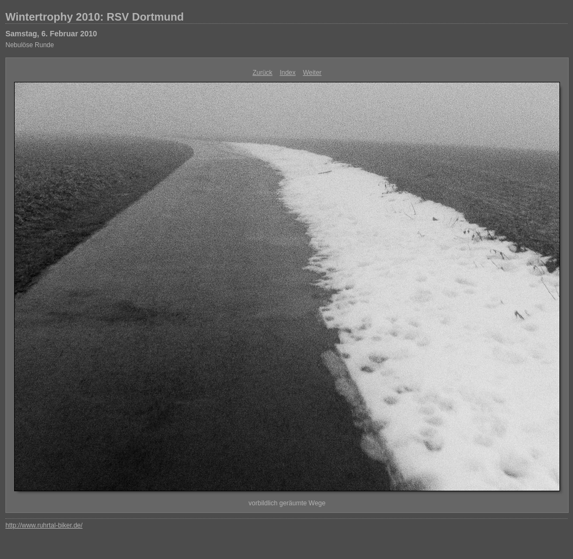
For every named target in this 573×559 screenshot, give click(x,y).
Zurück (262, 72)
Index (287, 72)
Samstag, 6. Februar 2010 (51, 33)
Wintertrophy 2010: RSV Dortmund (94, 17)
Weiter (312, 72)
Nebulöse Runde (29, 45)
